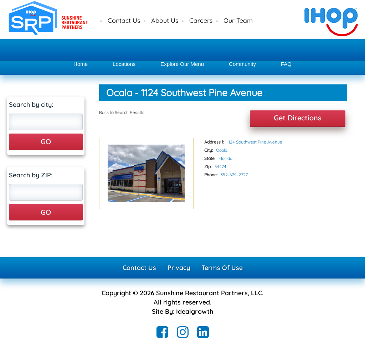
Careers (200, 20)
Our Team (238, 20)
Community (242, 64)
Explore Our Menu (182, 64)
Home (80, 64)
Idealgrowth (194, 311)
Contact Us (124, 20)
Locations (124, 64)
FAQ (286, 64)
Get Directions (298, 117)
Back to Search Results (121, 112)
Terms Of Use (222, 268)
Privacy (179, 268)
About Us (164, 20)
